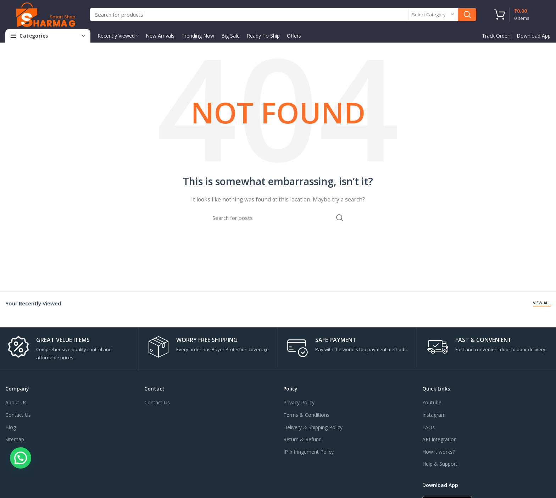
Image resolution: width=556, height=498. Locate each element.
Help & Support (439, 463)
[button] (20, 458)
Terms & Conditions (306, 414)
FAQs (428, 427)
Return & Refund (302, 439)
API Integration (439, 439)
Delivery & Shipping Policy (313, 427)
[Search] (283, 14)
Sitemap (14, 439)
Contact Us (18, 414)
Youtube (431, 402)
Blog (10, 427)
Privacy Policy (299, 402)
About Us (16, 402)
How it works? (438, 451)
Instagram (434, 414)
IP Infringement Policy (308, 451)
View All (542, 302)
